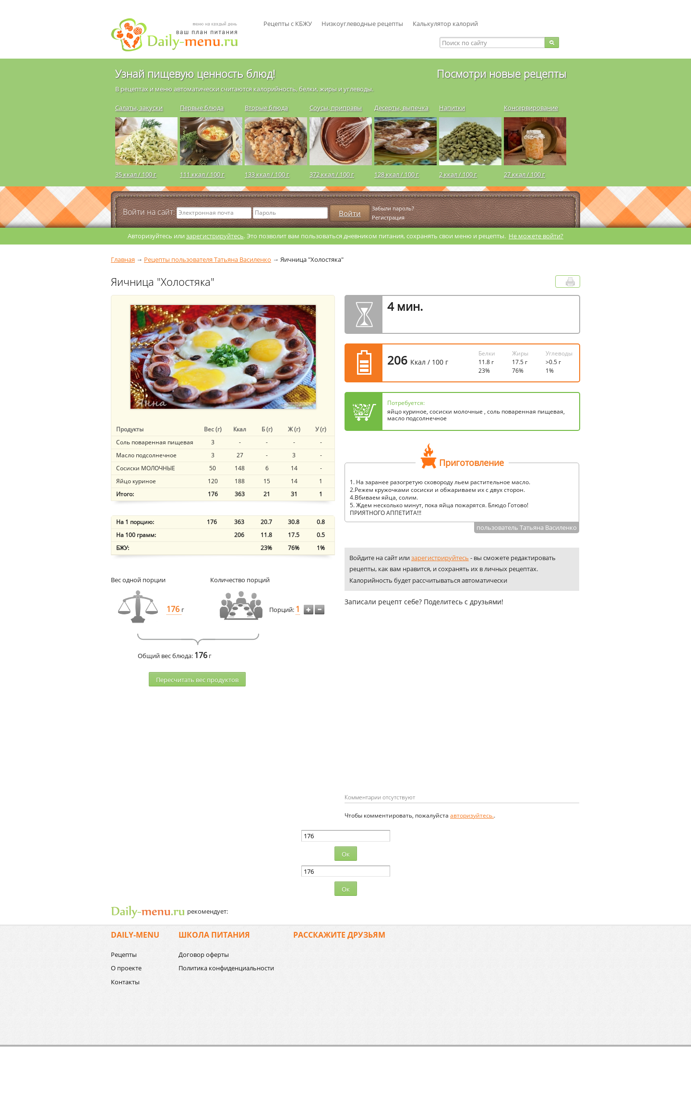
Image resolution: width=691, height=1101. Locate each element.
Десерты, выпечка (401, 107)
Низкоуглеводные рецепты (362, 23)
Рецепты (124, 954)
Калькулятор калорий (445, 23)
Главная (123, 259)
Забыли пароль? (393, 208)
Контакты (125, 982)
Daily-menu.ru (180, 34)
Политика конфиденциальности (226, 968)
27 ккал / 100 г (524, 174)
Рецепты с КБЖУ (287, 23)
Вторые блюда (266, 107)
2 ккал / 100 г (458, 174)
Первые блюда (202, 107)
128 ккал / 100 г (396, 174)
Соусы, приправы (336, 107)
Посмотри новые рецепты (501, 73)
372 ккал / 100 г (332, 174)
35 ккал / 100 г (135, 174)
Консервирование (531, 107)
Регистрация (388, 217)
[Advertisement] (425, 715)
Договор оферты (204, 954)
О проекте (126, 968)
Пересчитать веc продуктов (197, 679)
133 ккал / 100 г (267, 174)
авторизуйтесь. (472, 815)
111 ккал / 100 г (202, 174)
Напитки (452, 107)
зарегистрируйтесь (215, 236)
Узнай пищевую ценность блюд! (195, 73)
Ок (346, 854)
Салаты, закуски (139, 107)
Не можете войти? (536, 236)
